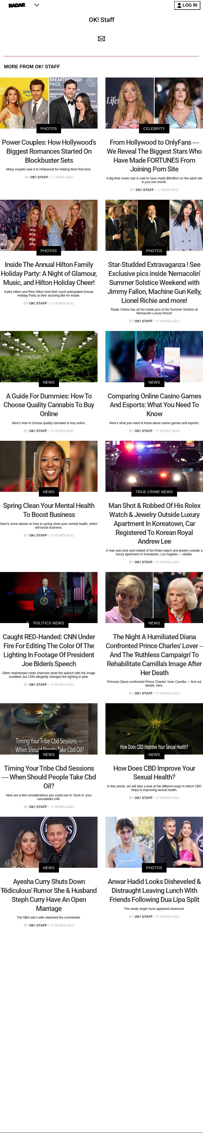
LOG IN (187, 5)
